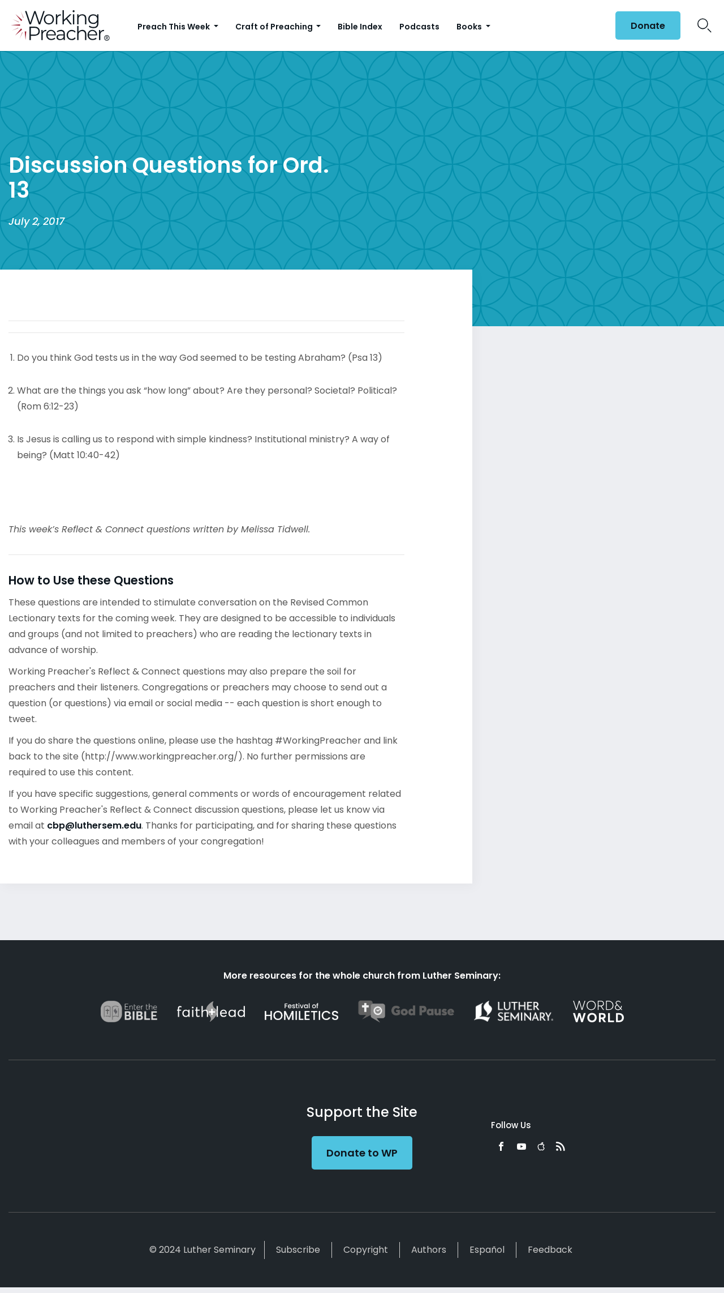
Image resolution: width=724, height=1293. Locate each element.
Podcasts (419, 26)
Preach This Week (174, 26)
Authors (428, 1249)
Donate (648, 25)
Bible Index (360, 26)
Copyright (365, 1249)
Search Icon (704, 25)
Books (470, 26)
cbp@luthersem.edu (94, 825)
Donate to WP (362, 1153)
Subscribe (298, 1249)
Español (487, 1249)
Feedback (550, 1249)
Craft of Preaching (274, 26)
